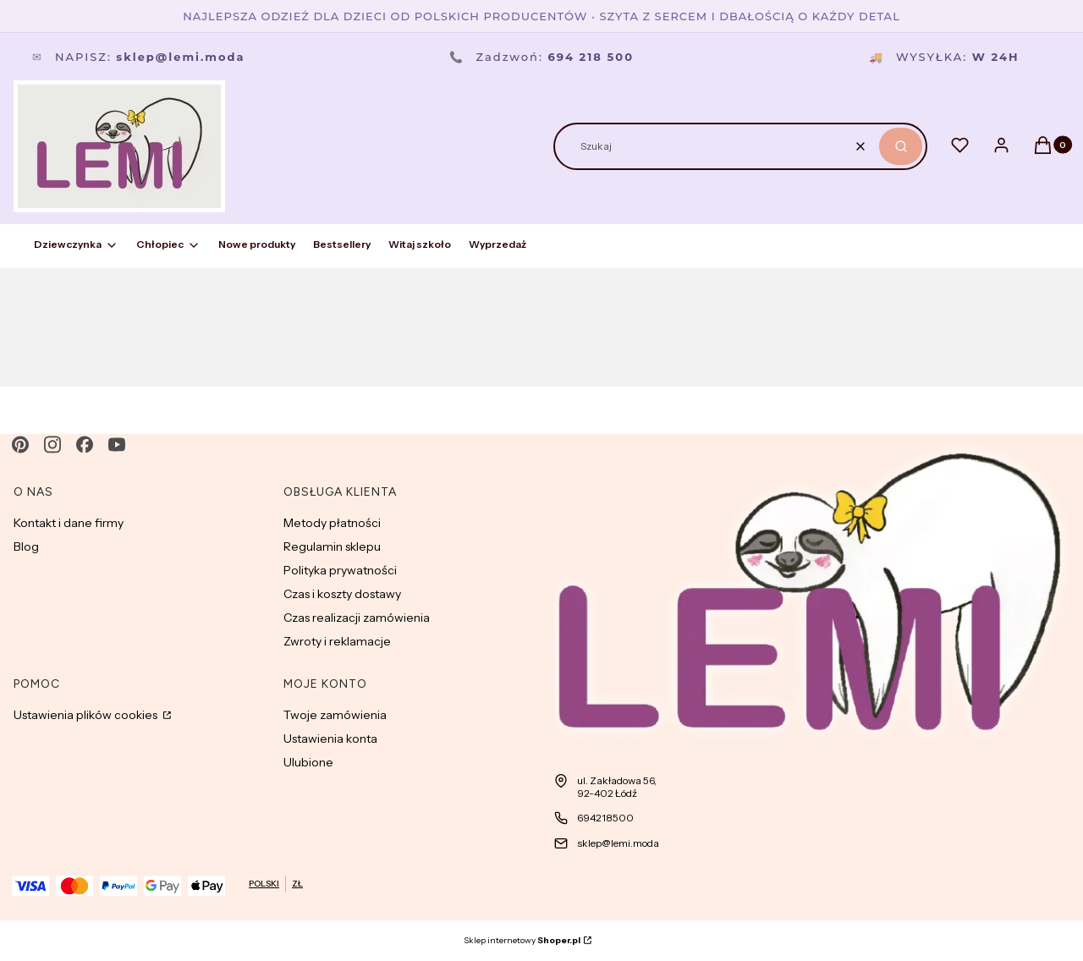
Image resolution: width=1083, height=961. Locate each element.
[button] (900, 146)
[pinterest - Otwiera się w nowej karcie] (20, 444)
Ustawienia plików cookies (87, 714)
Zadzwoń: (541, 56)
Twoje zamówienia (335, 714)
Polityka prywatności (340, 570)
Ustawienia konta (330, 738)
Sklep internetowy (522, 940)
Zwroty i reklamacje (337, 641)
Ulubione (308, 762)
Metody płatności (332, 522)
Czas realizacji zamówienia (356, 617)
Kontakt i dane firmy (69, 522)
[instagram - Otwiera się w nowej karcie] (52, 444)
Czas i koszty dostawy (342, 593)
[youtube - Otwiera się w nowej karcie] (117, 444)
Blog (26, 546)
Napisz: (138, 56)
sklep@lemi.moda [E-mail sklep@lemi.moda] (618, 843)
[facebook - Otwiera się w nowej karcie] (84, 444)
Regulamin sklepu (332, 546)
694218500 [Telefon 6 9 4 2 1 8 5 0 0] (605, 817)
